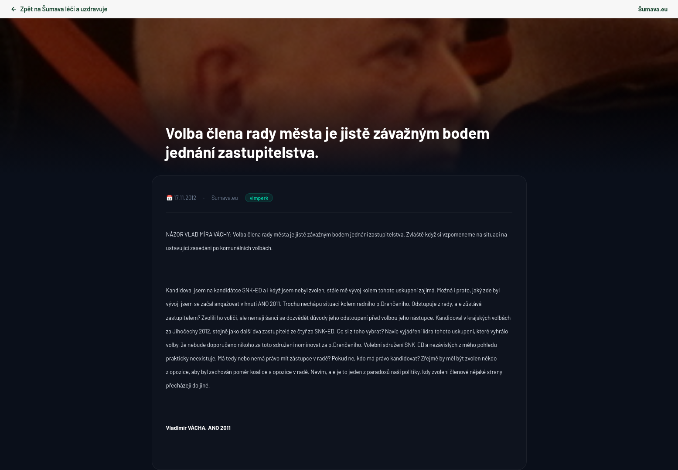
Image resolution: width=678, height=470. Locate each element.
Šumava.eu (653, 9)
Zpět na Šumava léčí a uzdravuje (58, 9)
